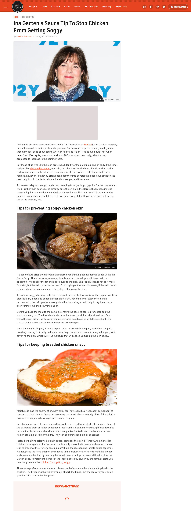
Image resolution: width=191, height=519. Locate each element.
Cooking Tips (28, 17)
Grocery (106, 6)
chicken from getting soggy (55, 462)
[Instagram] (144, 7)
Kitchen (55, 6)
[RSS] (164, 7)
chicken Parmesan (40, 168)
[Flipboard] (151, 7)
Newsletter (178, 6)
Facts (67, 6)
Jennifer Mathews (24, 36)
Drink (77, 6)
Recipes (32, 6)
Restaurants (91, 6)
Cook (44, 6)
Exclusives (121, 6)
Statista (88, 144)
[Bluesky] (157, 7)
